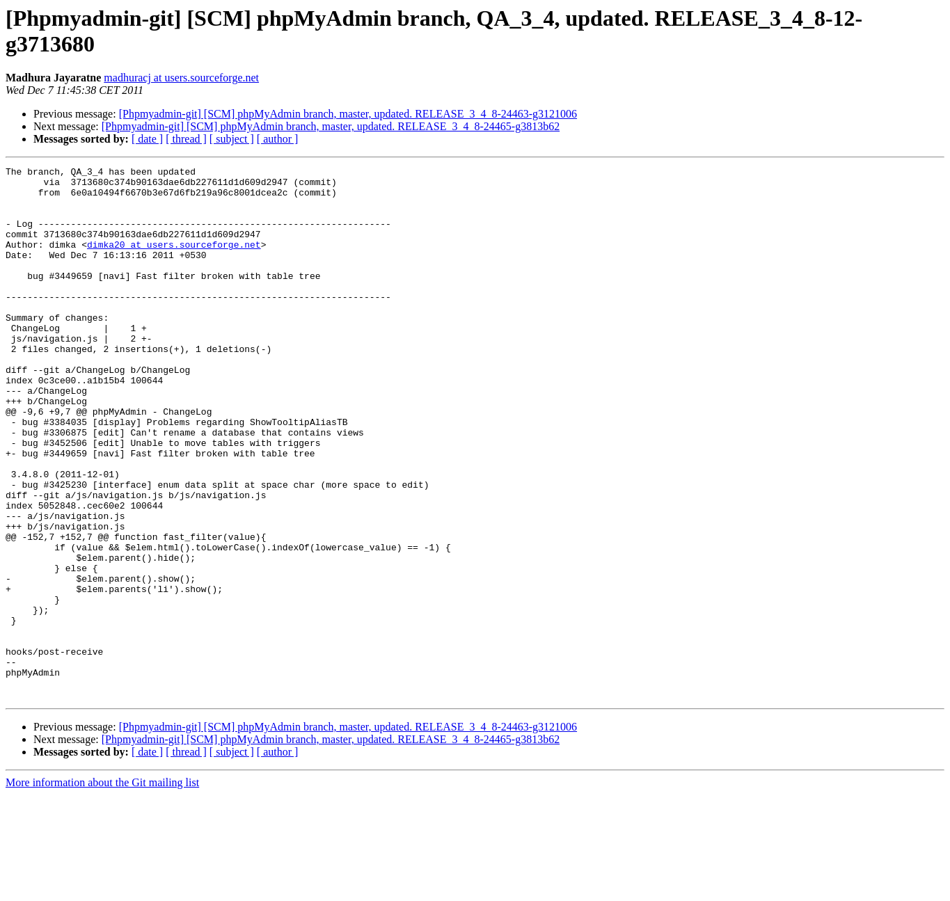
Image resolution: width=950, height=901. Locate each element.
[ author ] (278, 139)
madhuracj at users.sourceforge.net (181, 77)
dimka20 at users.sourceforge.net (174, 261)
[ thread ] (186, 139)
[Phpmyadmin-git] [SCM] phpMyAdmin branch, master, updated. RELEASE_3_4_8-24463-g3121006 (348, 114)
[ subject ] (231, 139)
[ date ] (147, 139)
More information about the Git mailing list (102, 889)
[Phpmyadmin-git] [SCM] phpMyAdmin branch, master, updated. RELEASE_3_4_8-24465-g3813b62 (331, 126)
